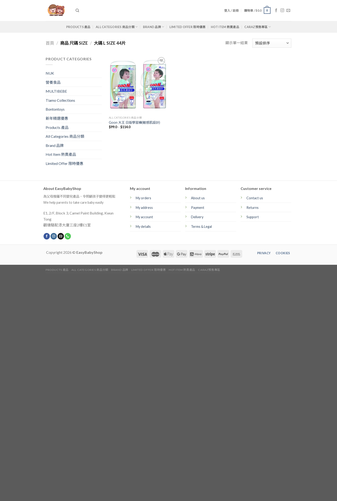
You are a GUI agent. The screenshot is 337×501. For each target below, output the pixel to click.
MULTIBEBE (56, 91)
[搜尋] (77, 10)
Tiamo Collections (60, 100)
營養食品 (53, 82)
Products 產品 (78, 27)
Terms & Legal (201, 227)
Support (252, 217)
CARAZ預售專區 (257, 27)
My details (143, 227)
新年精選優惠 (57, 118)
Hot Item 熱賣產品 (225, 27)
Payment (197, 208)
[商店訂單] (271, 43)
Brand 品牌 (153, 27)
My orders (143, 198)
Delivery (197, 217)
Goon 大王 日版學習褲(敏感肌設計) (134, 122)
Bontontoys (55, 109)
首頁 (50, 43)
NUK (50, 73)
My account (144, 217)
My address (144, 208)
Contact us (254, 198)
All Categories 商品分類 (117, 27)
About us (198, 198)
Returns (252, 208)
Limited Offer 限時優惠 (187, 27)
